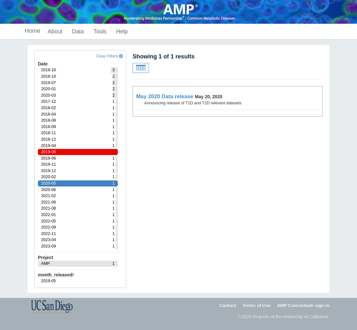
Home (32, 31)
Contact (227, 305)
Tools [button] (100, 31)
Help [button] (122, 31)
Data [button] (78, 31)
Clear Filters (109, 56)
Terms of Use (256, 305)
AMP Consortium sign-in (303, 305)
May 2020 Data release (164, 96)
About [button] (55, 31)
